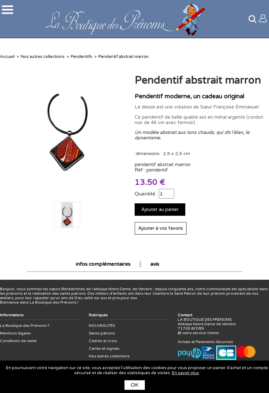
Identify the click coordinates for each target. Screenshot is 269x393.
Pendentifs (81, 56)
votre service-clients (200, 333)
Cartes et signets (104, 348)
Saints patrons (102, 333)
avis (154, 264)
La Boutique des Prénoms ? (25, 325)
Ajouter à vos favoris (160, 228)
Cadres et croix (103, 341)
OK (134, 385)
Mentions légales (15, 333)
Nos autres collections (43, 56)
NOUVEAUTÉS (102, 325)
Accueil (7, 56)
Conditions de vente (18, 341)
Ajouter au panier (160, 209)
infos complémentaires (103, 264)
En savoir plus (185, 372)
